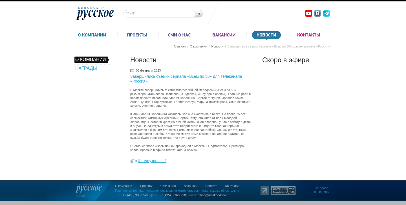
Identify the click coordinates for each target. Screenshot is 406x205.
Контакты (232, 185)
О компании (198, 46)
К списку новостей (152, 161)
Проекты (146, 185)
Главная (180, 46)
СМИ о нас (168, 185)
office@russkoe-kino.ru (213, 195)
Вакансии (191, 185)
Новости (217, 46)
